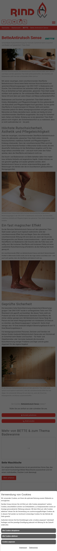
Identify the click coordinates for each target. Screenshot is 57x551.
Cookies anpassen (8, 542)
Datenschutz (33, 547)
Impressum (23, 547)
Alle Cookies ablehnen (10, 536)
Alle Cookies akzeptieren (10, 530)
